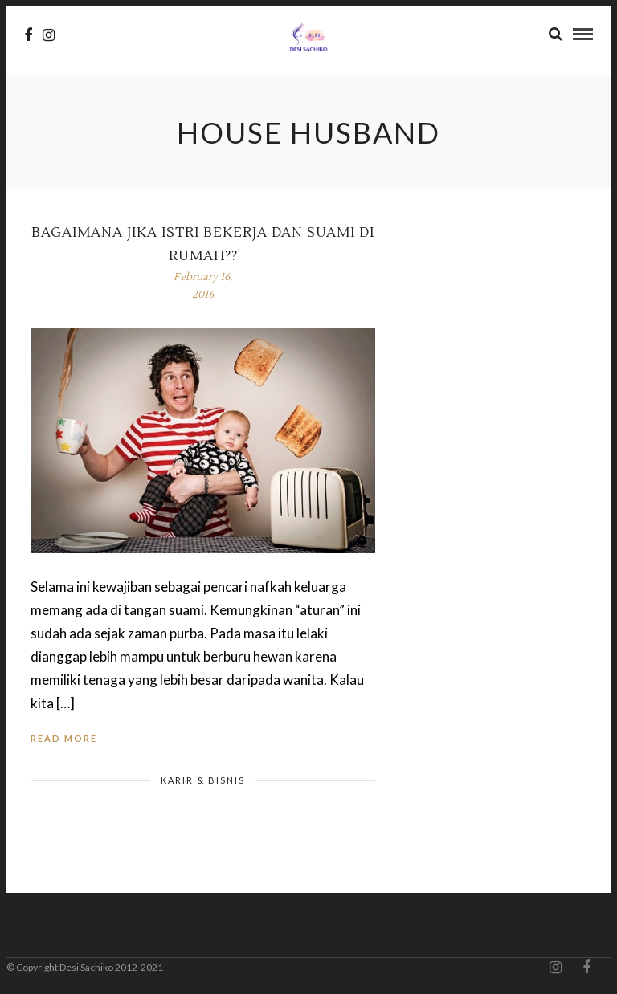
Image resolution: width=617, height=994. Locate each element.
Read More (64, 738)
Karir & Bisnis (203, 780)
